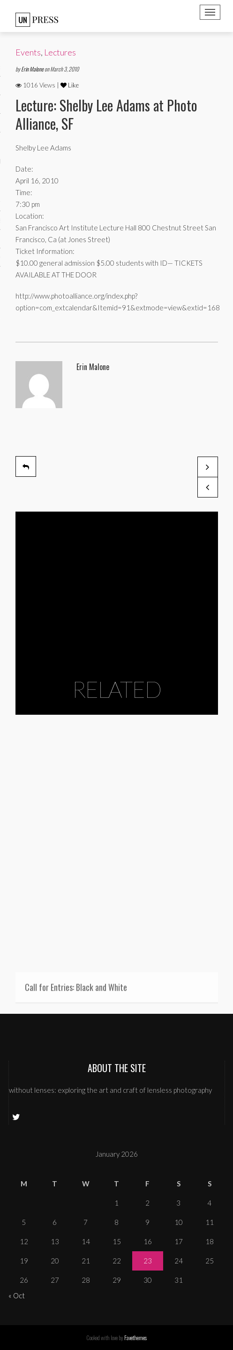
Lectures (60, 52)
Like (69, 85)
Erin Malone (33, 69)
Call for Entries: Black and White (76, 990)
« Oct (16, 1295)
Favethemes (135, 1338)
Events (28, 52)
